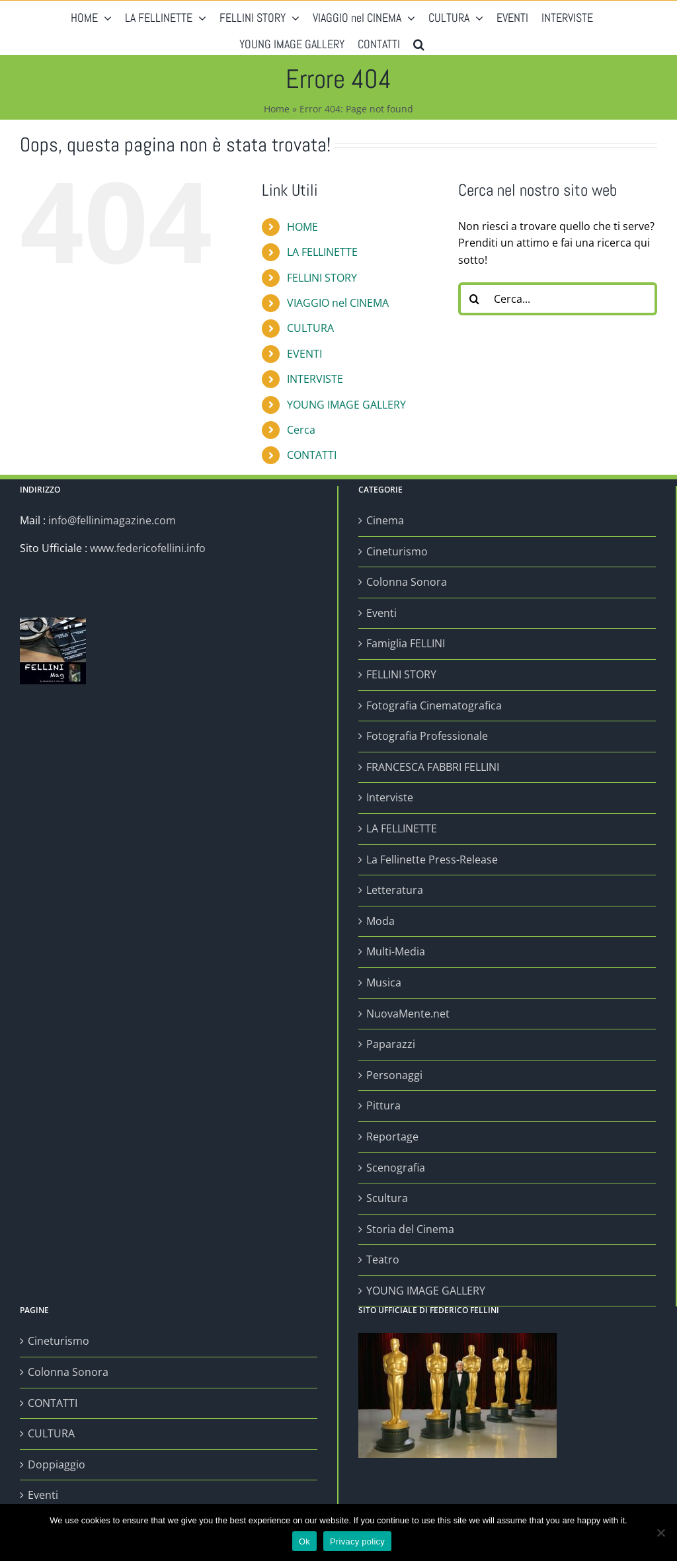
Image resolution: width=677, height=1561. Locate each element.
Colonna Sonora (406, 582)
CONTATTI (312, 455)
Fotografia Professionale (427, 736)
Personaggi (394, 1075)
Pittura (383, 1105)
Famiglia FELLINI (405, 643)
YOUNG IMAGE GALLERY (346, 404)
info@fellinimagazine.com (112, 520)
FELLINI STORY (322, 277)
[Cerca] (474, 298)
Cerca (301, 429)
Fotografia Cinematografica (434, 705)
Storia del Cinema (410, 1229)
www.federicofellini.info (148, 548)
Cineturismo (397, 551)
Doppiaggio (56, 1464)
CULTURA (310, 328)
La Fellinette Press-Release (432, 859)
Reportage (392, 1136)
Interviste (389, 797)
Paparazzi (390, 1044)
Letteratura (394, 890)
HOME (302, 227)
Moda (380, 921)
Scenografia (395, 1167)
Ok (304, 1541)
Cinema (385, 520)
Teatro (382, 1259)
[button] (418, 41)
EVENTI (304, 353)
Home (277, 108)
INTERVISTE (315, 379)
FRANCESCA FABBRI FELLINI (432, 767)
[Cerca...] (557, 298)
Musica (383, 982)
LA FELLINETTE (322, 252)
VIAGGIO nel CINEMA (338, 303)
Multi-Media (395, 951)
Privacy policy (357, 1541)
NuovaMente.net (408, 1013)
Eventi (381, 613)
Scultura (387, 1198)
